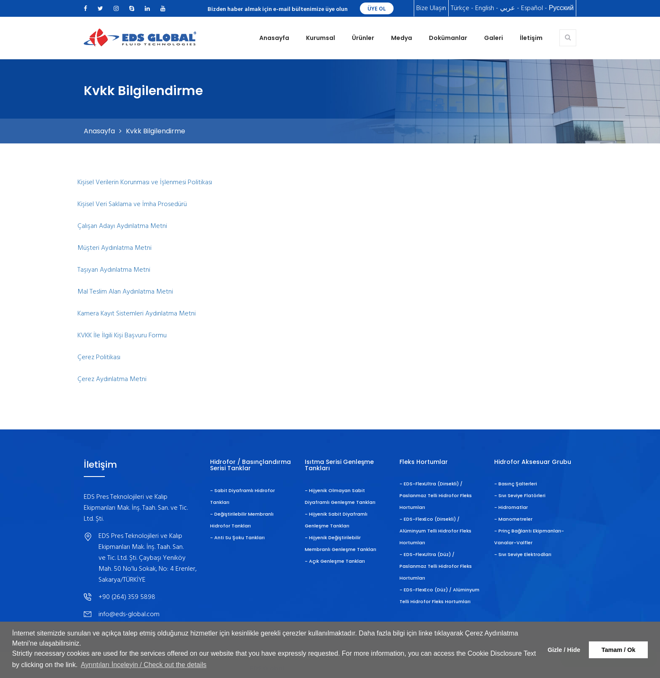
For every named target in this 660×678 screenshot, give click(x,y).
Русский (561, 8)
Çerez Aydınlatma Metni (111, 379)
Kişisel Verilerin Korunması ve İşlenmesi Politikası (144, 182)
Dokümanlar (448, 38)
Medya (401, 38)
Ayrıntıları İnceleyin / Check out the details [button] (144, 664)
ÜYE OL (376, 9)
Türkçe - (462, 8)
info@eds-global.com (129, 614)
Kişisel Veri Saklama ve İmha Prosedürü (132, 204)
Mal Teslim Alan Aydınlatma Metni (125, 291)
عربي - (509, 8)
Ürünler (363, 38)
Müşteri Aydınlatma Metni (114, 248)
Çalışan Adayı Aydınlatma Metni (122, 226)
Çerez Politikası (98, 357)
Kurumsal (320, 38)
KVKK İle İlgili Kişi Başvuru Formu (122, 335)
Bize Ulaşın (431, 8)
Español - (534, 8)
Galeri (493, 38)
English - (486, 8)
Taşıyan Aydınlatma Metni (113, 270)
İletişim (531, 38)
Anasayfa (274, 38)
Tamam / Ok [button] (618, 649)
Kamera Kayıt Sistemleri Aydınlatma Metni (136, 313)
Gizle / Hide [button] (564, 649)
